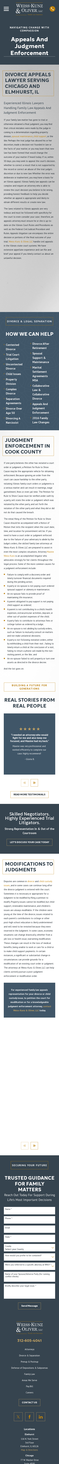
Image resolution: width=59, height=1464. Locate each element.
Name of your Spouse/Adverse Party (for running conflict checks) (27, 1275)
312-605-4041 (29, 1340)
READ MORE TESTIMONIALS (29, 794)
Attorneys (29, 1349)
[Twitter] (18, 1416)
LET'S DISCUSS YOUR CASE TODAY (29, 842)
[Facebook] (29, 1416)
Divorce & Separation (29, 1355)
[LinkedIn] (40, 1416)
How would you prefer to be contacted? (23, 1255)
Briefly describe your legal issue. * (20, 1286)
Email (7, 1227)
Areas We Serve (29, 1380)
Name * (8, 1209)
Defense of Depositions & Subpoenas (29, 1367)
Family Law (29, 1374)
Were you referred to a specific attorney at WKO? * (28, 1264)
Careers (29, 1392)
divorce (30, 881)
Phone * (8, 1218)
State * (8, 1237)
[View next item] (34, 783)
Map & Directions (29, 1449)
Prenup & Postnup (29, 1361)
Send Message (29, 1305)
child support (39, 136)
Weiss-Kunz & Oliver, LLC (21, 241)
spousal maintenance (22, 136)
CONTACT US (29, 1402)
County (8, 1246)
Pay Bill (29, 1386)
